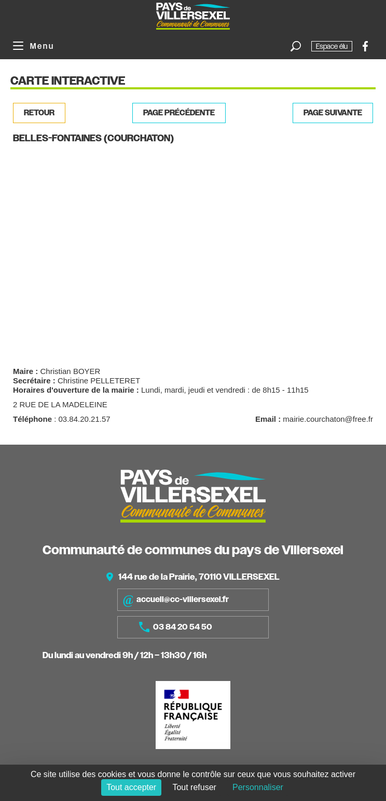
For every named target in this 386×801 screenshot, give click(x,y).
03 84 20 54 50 (175, 627)
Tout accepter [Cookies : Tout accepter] (131, 787)
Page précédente (179, 112)
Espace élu (332, 46)
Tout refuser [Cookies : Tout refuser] (194, 787)
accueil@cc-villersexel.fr (175, 600)
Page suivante (333, 112)
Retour (39, 112)
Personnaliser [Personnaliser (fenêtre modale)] (257, 787)
